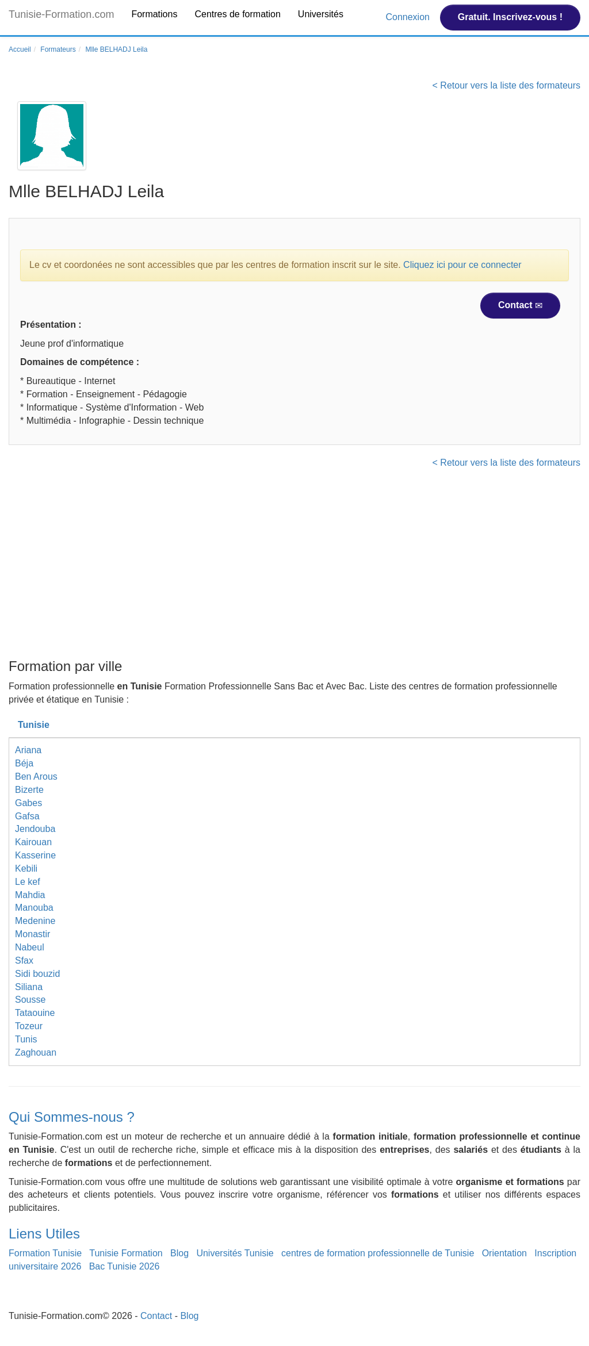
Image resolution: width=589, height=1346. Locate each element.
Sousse (30, 999)
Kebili (26, 868)
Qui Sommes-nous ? (72, 1117)
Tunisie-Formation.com (61, 14)
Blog (179, 1253)
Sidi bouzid (37, 974)
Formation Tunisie (45, 1253)
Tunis (26, 1039)
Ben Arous (36, 776)
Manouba (34, 907)
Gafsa (27, 816)
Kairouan (33, 842)
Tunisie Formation (125, 1253)
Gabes (28, 803)
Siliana (29, 987)
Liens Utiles (44, 1233)
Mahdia (30, 895)
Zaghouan (35, 1052)
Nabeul (29, 947)
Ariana (28, 750)
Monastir (32, 934)
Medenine (35, 921)
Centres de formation (237, 14)
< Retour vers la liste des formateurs (506, 85)
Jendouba (35, 829)
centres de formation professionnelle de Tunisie (377, 1253)
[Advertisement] (294, 566)
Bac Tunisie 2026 (124, 1266)
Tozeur (29, 1026)
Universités (320, 14)
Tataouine (35, 1013)
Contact (520, 305)
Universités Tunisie (234, 1253)
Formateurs (57, 49)
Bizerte (29, 790)
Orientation (504, 1253)
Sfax (24, 960)
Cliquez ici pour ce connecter (462, 265)
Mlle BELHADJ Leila (116, 49)
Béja (24, 763)
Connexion (408, 17)
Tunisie (33, 725)
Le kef (27, 882)
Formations (154, 14)
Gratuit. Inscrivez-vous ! (510, 17)
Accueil (20, 49)
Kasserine (35, 855)
